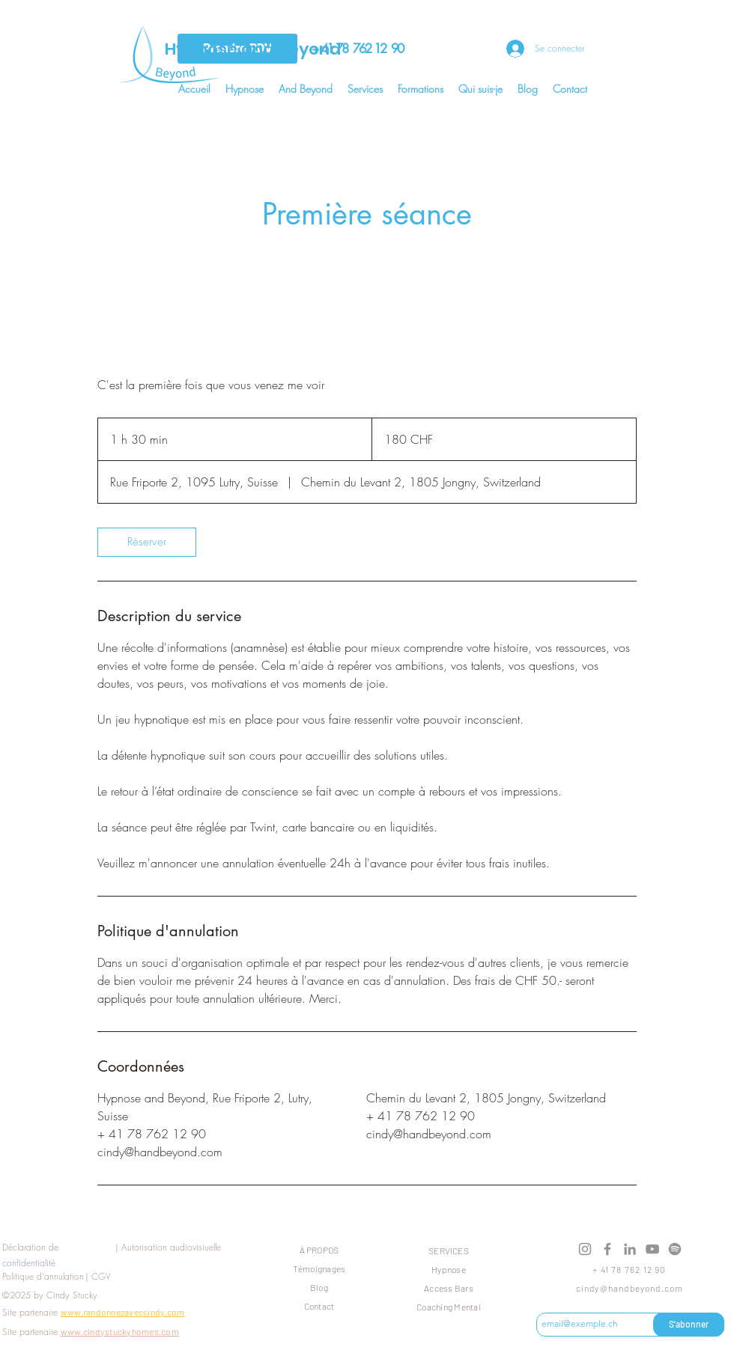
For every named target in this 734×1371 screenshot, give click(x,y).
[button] (244, 89)
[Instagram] (585, 1249)
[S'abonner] (688, 1325)
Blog (319, 1287)
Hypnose (448, 1269)
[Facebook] (607, 1249)
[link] (146, 542)
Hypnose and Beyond (255, 49)
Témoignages (319, 1268)
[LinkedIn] (630, 1249)
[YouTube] (652, 1249)
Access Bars (448, 1288)
